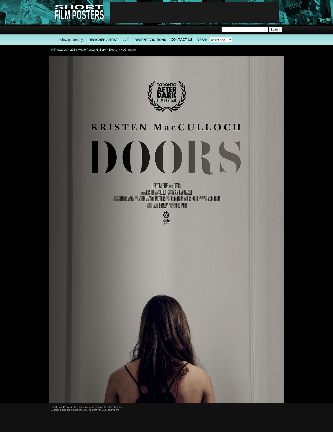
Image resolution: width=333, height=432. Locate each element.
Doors (113, 49)
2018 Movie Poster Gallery (88, 49)
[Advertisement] (194, 12)
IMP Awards (59, 49)
